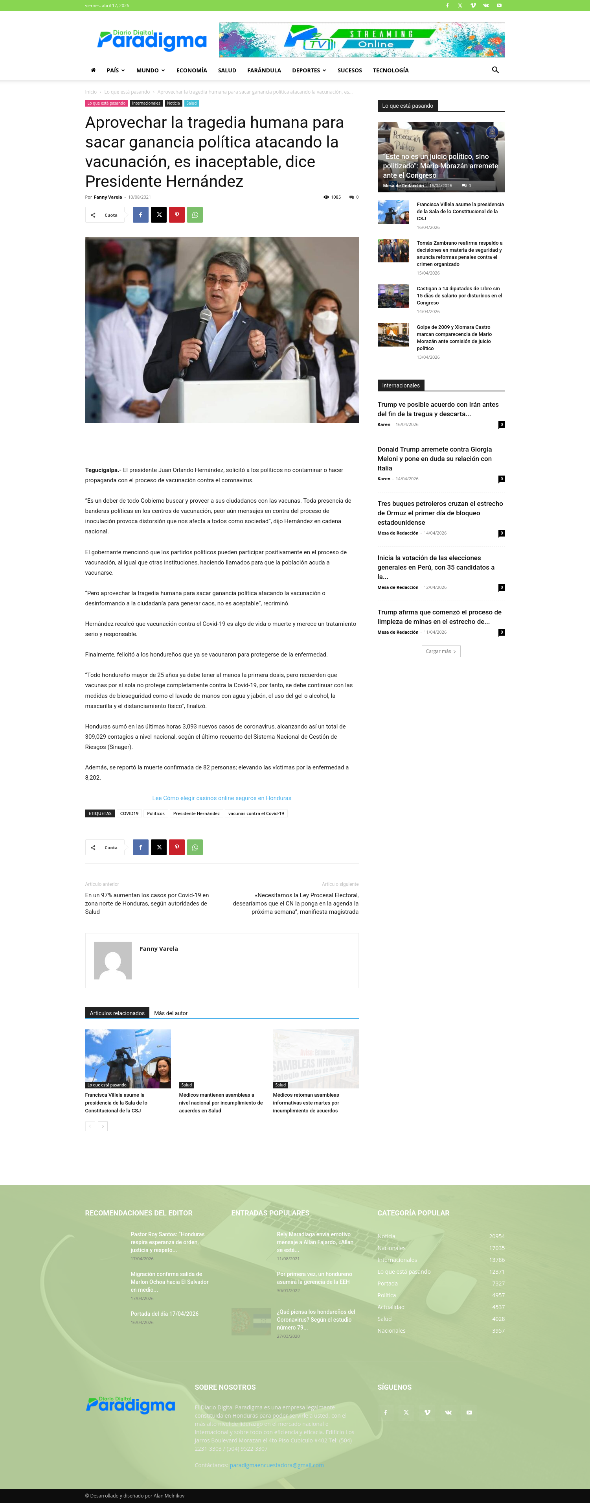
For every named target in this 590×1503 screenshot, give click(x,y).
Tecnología (391, 70)
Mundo (150, 70)
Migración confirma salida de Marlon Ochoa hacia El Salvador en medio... (170, 1282)
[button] (495, 71)
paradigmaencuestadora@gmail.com (277, 1465)
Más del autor (170, 1013)
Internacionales (146, 103)
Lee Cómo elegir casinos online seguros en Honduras (222, 798)
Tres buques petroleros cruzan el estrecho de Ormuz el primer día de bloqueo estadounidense (440, 513)
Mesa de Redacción (403, 185)
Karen (384, 424)
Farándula (264, 70)
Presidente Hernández (196, 813)
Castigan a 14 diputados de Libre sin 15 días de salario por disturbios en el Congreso (459, 296)
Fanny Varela (108, 197)
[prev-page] (90, 1126)
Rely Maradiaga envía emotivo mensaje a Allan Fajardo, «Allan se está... (315, 1242)
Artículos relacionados (117, 1013)
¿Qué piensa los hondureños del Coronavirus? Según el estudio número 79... (316, 1320)
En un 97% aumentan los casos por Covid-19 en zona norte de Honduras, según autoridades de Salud (147, 903)
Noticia (173, 103)
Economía (191, 70)
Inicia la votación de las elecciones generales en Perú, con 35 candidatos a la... (436, 567)
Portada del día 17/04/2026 (165, 1314)
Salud (227, 70)
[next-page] (103, 1126)
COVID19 (129, 813)
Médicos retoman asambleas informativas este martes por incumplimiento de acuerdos (306, 1103)
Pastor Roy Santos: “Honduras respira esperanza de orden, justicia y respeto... (168, 1242)
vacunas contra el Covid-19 (256, 813)
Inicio (91, 92)
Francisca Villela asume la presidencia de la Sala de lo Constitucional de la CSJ (116, 1103)
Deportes (309, 70)
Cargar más (441, 651)
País (116, 70)
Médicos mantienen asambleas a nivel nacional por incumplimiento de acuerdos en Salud (221, 1103)
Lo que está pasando (127, 92)
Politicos (156, 813)
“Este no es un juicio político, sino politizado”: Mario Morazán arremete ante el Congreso (440, 165)
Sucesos (350, 70)
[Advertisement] (222, 445)
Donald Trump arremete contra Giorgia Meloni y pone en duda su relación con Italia (435, 458)
